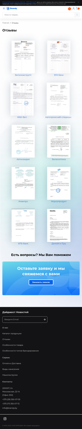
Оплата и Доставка (11, 363)
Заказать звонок (41, 282)
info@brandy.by (9, 408)
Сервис (6, 357)
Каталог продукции (12, 333)
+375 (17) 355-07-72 (10, 404)
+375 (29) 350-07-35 (11, 399)
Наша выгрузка (9, 375)
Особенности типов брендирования (20, 351)
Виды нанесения (10, 369)
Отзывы (6, 339)
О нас (5, 328)
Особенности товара (12, 345)
